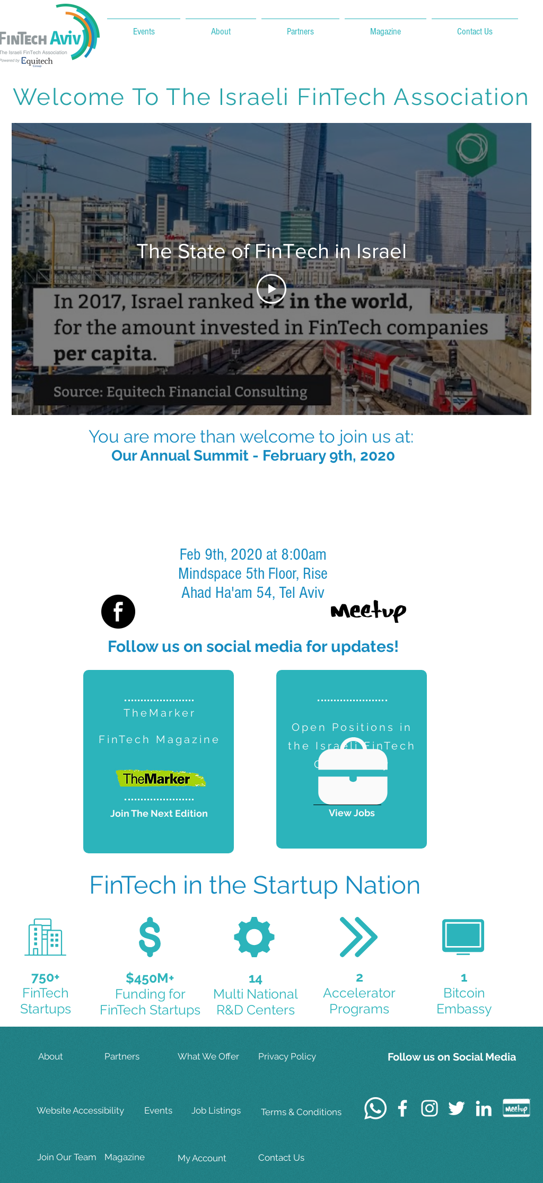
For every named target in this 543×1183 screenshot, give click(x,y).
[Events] (177, 1111)
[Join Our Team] (70, 1158)
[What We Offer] (211, 1057)
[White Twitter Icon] (456, 1108)
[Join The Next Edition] (159, 813)
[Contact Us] (292, 1158)
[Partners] (137, 1057)
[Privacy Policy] (292, 1057)
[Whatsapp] (375, 1108)
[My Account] (211, 1159)
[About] (71, 1057)
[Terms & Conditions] (301, 1112)
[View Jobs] (351, 813)
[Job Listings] (224, 1111)
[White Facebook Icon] (402, 1108)
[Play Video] (271, 289)
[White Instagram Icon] (429, 1108)
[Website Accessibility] (82, 1111)
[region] (158, 761)
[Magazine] (137, 1158)
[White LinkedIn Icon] (483, 1108)
